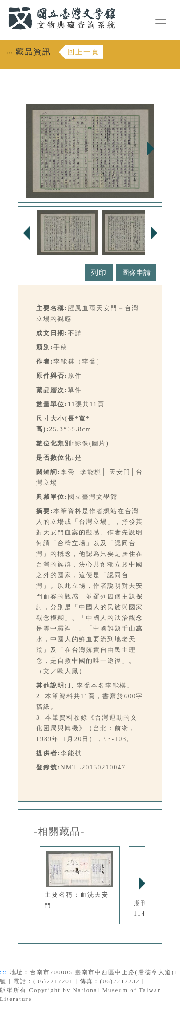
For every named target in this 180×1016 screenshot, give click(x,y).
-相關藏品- (59, 831)
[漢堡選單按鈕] (161, 19)
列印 (99, 272)
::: (3, 5)
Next (150, 148)
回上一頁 (83, 52)
